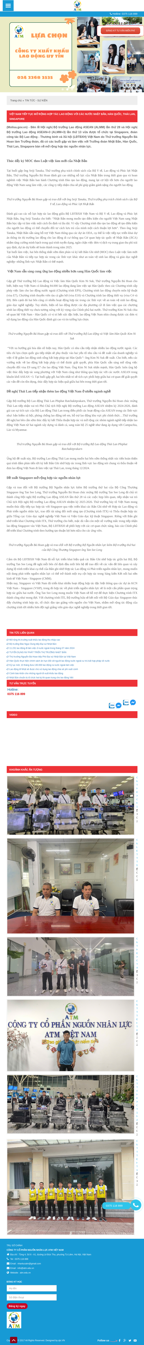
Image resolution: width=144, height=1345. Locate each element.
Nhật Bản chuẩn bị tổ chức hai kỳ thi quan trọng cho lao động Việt (40, 677)
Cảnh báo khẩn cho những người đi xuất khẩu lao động (35, 673)
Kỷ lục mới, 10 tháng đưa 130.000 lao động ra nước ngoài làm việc (40, 665)
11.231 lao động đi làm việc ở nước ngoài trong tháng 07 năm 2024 (41, 648)
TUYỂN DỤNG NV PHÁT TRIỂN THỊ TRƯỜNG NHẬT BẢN (36, 652)
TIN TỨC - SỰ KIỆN (36, 100)
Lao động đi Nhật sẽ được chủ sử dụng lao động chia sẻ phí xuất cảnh (42, 669)
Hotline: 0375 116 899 (123, 13)
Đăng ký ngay (17, 1306)
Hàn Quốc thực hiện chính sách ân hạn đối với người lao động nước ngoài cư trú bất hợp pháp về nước (58, 661)
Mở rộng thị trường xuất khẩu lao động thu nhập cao (33, 640)
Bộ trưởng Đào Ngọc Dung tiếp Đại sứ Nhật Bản (31, 644)
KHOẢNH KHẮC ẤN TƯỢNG (25, 769)
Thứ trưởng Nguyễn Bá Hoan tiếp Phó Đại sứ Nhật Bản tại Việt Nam (41, 656)
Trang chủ (16, 100)
